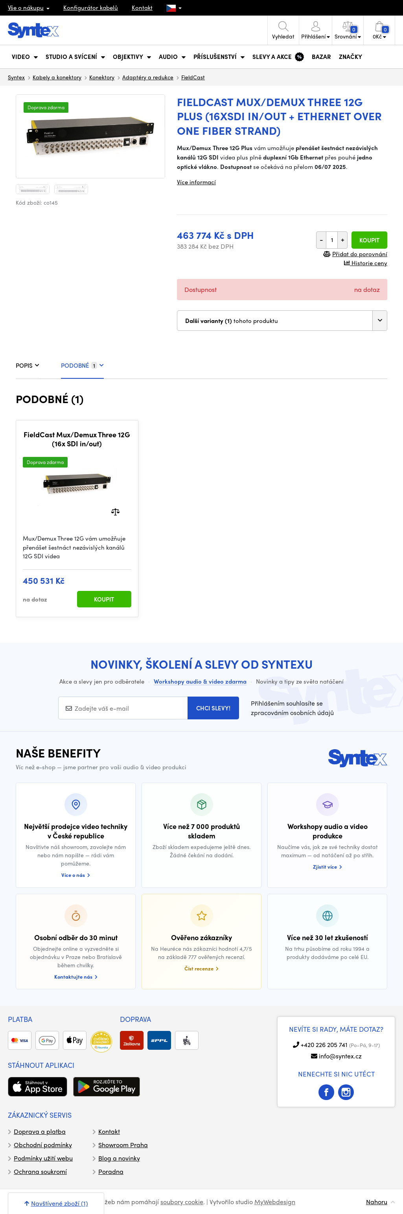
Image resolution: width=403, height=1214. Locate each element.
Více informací (196, 182)
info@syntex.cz (340, 1055)
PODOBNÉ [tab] (82, 365)
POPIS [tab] (27, 365)
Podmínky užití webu (43, 1158)
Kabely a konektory (57, 77)
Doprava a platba (40, 1131)
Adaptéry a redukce (147, 77)
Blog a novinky (119, 1158)
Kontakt (142, 7)
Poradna (110, 1171)
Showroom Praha (123, 1144)
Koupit (369, 240)
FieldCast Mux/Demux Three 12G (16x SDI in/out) (77, 439)
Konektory (101, 77)
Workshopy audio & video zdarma (200, 681)
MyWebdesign (274, 1201)
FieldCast (193, 77)
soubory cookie (181, 1201)
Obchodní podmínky (43, 1144)
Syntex (16, 77)
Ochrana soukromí (40, 1171)
